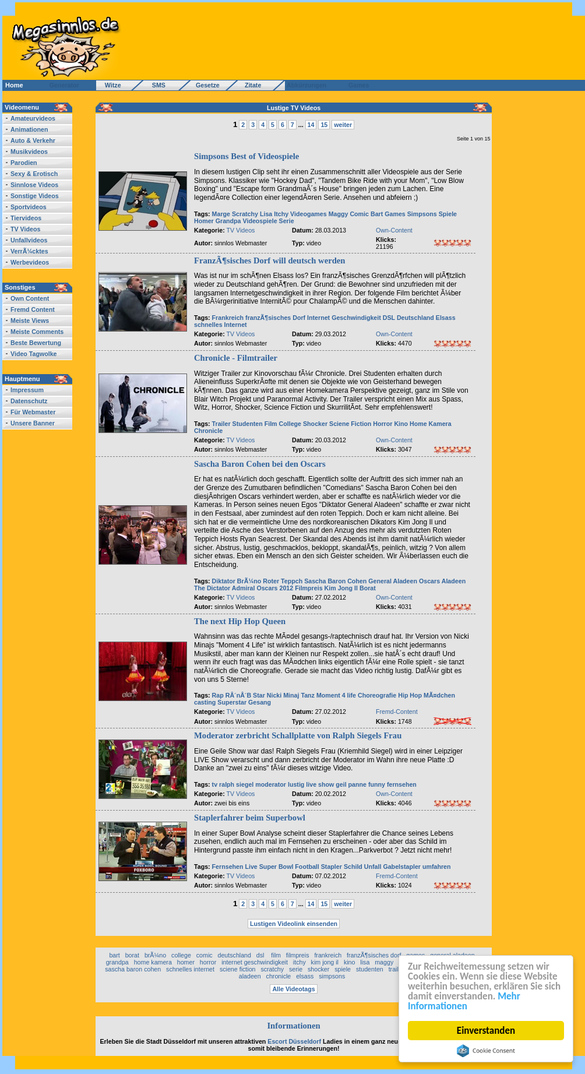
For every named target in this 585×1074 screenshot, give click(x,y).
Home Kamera (431, 423)
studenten (369, 969)
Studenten (247, 423)
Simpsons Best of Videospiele (246, 156)
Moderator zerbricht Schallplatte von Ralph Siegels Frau (297, 735)
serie (295, 969)
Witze (109, 85)
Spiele (448, 213)
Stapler (331, 866)
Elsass (446, 317)
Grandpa (228, 220)
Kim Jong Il (341, 587)
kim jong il (325, 962)
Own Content (29, 298)
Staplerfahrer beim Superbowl (249, 817)
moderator (270, 784)
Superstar (231, 702)
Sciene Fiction (350, 423)
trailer (396, 969)
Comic (359, 213)
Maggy (338, 213)
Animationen (29, 129)
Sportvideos (28, 206)
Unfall (373, 866)
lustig (296, 784)
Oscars (429, 581)
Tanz (307, 695)
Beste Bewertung (35, 342)
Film (271, 423)
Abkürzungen (306, 85)
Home (14, 85)
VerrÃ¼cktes (29, 251)
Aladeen (454, 581)
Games (357, 85)
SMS (155, 85)
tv (214, 784)
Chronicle (208, 430)
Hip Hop (410, 695)
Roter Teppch (282, 581)
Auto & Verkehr (32, 140)
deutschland (234, 955)
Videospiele (260, 220)
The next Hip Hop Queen (240, 621)
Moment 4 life (336, 695)
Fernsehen (228, 866)
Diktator (223, 581)
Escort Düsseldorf (294, 1041)
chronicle (278, 976)
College (290, 423)
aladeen (250, 976)
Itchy (281, 213)
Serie (286, 220)
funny (376, 784)
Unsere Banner (32, 423)
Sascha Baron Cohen (335, 581)
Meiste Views (29, 320)
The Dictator (212, 587)
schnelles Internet (220, 324)
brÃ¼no (155, 955)
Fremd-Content (397, 711)
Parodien (23, 162)
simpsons (332, 976)
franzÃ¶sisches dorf (374, 955)
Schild (353, 866)
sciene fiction (238, 969)
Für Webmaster (32, 412)
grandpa (117, 962)
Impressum (27, 389)
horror (208, 962)
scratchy (272, 969)
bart (114, 955)
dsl (261, 955)
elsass (304, 976)
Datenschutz (28, 400)
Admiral (243, 587)
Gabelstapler (402, 866)
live (311, 784)
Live (251, 866)
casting (205, 702)
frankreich (327, 955)
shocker (318, 969)
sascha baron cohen (133, 969)
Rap (218, 695)
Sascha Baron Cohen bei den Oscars (260, 464)
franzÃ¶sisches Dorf (275, 317)
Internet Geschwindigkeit (344, 317)
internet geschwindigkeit (254, 962)
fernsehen (402, 784)
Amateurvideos (32, 118)
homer (186, 962)
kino (349, 962)
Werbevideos (29, 262)
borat (132, 955)
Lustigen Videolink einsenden (293, 923)
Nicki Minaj (283, 695)
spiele (342, 969)
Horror (382, 423)
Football (307, 866)
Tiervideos (25, 217)
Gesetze (206, 85)
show (326, 784)
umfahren (436, 866)
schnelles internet (190, 969)
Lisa (266, 213)
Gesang (259, 702)
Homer (204, 220)
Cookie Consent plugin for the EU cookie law (486, 1050)
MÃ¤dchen (439, 695)
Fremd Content (32, 309)
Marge (221, 213)
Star (259, 695)
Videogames (308, 213)
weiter (343, 124)
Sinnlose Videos (34, 184)
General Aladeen (392, 581)
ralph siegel (236, 784)
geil (341, 784)
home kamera (153, 962)
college (181, 955)
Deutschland (415, 317)
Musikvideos (29, 151)
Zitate (250, 85)
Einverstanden (486, 1030)
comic (204, 955)
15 (323, 124)
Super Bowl (276, 866)
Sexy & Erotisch (34, 173)
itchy (299, 962)
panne (357, 784)
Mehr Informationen (464, 1001)
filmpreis (297, 955)
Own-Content (394, 230)
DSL (390, 317)
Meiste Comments (37, 331)
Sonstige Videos (34, 195)
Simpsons (422, 213)
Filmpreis (308, 587)
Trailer (221, 423)
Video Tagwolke (33, 353)
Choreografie (377, 695)
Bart (377, 213)
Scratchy (245, 213)
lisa (364, 962)
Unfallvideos (28, 240)
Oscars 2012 (274, 587)
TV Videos (25, 229)
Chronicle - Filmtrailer (235, 357)
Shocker (315, 423)
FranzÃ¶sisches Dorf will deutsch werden (270, 260)
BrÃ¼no (249, 581)
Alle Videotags (293, 988)
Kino (401, 423)
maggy (384, 962)
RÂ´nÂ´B (238, 695)
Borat (368, 587)
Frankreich (228, 317)
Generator (59, 85)
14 (311, 124)
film (276, 955)
